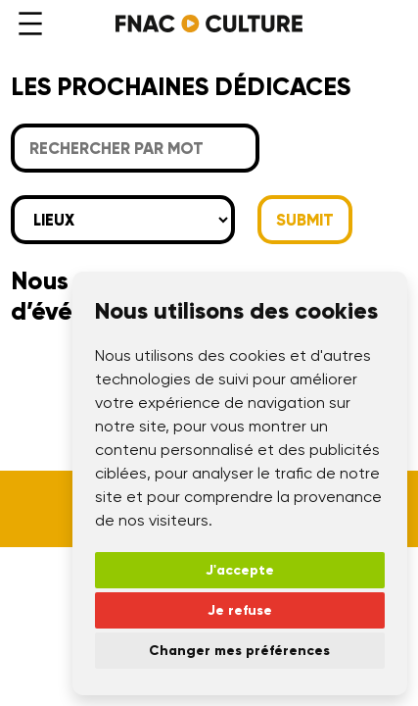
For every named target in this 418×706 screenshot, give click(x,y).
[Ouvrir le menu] (30, 23)
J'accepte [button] (240, 570)
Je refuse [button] (240, 610)
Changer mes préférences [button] (239, 650)
